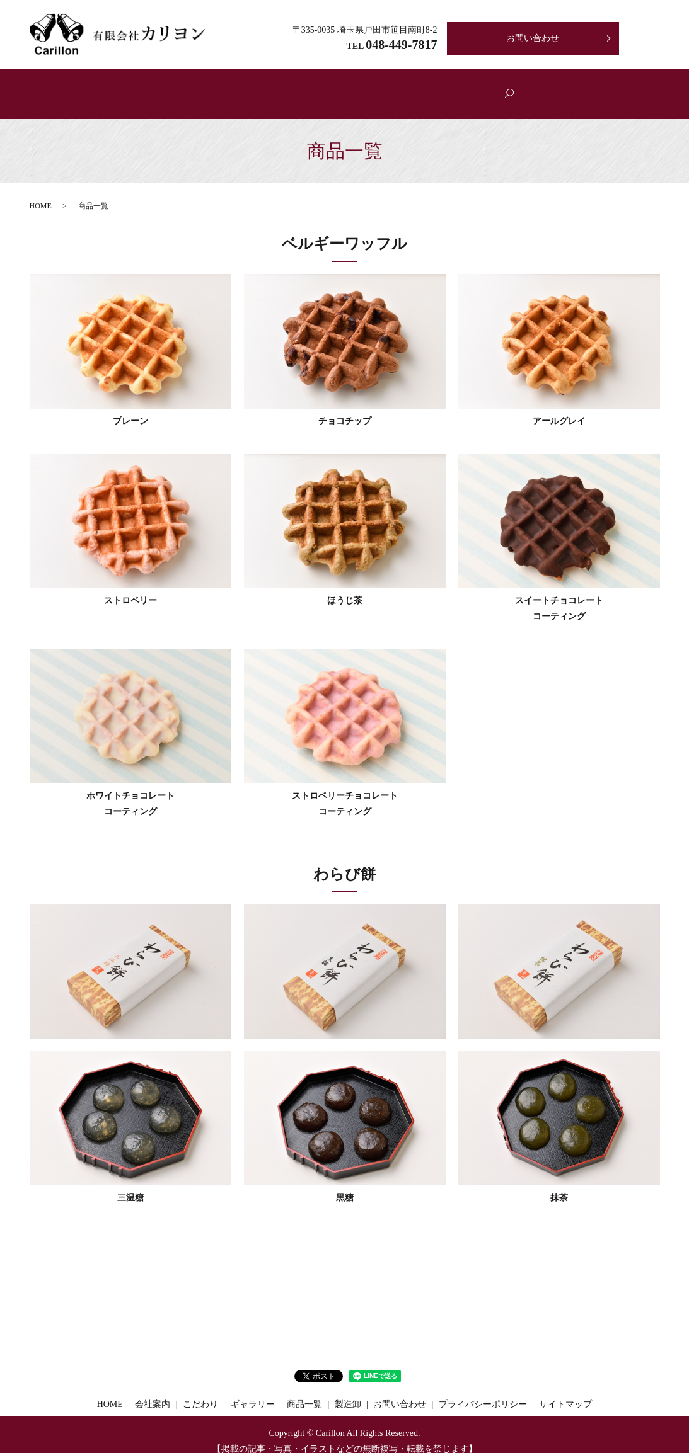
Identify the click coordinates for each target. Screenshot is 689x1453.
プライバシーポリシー (483, 1391)
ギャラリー (415, 87)
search (536, 87)
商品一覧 (348, 87)
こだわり (286, 87)
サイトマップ (565, 1391)
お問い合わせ (532, 38)
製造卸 (486, 87)
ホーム (166, 87)
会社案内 (224, 87)
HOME (41, 192)
